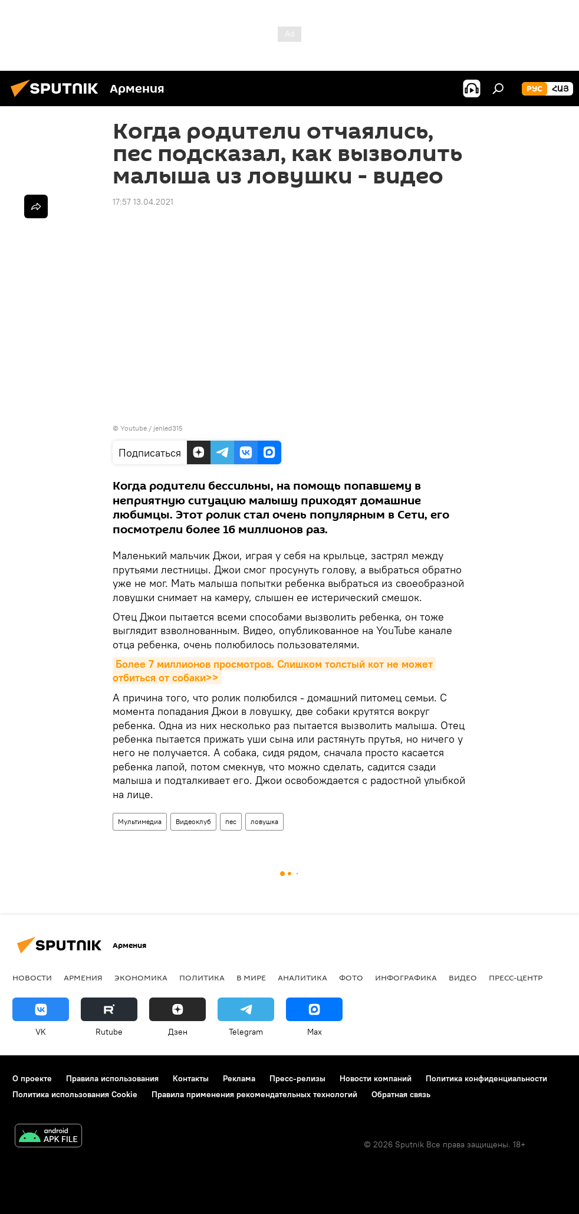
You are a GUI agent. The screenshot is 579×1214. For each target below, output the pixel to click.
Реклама (239, 1078)
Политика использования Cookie (74, 1094)
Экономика (140, 977)
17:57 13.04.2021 (143, 201)
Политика (202, 977)
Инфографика (406, 977)
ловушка (264, 821)
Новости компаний (376, 1078)
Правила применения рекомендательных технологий (254, 1094)
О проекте (32, 1078)
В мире (251, 977)
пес (230, 821)
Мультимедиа (140, 821)
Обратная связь (400, 1094)
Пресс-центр (515, 977)
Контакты (191, 1078)
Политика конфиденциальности (486, 1078)
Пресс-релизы (297, 1078)
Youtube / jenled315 (151, 428)
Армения (83, 977)
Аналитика (302, 977)
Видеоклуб (193, 821)
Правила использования (112, 1078)
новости (32, 977)
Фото (351, 977)
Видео (463, 977)
